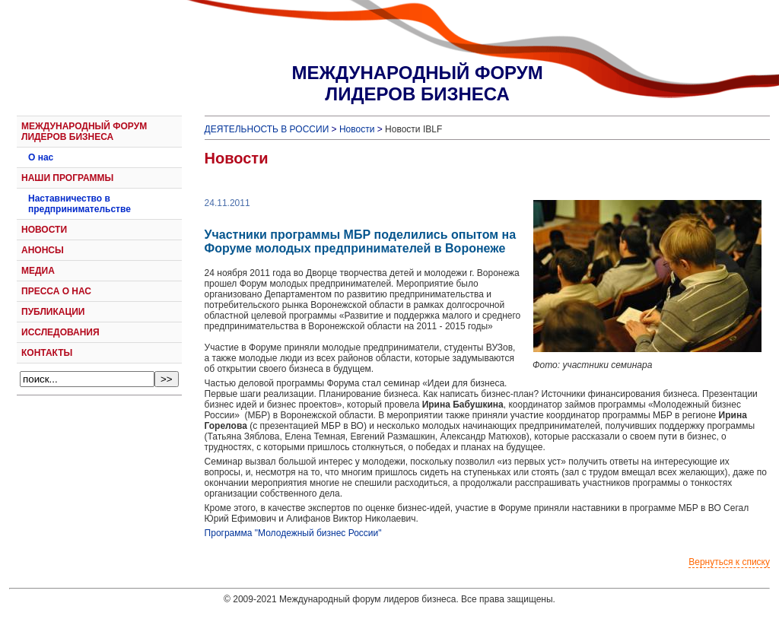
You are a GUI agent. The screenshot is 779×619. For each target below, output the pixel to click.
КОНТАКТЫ (46, 353)
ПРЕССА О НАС (56, 291)
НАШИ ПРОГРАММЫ (67, 178)
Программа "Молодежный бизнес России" (293, 533)
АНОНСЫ (42, 250)
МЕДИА (38, 270)
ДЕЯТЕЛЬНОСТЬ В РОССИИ (267, 129)
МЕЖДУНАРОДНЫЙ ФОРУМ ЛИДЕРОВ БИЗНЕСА (84, 131)
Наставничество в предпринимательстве (79, 203)
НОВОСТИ (44, 229)
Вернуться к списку (729, 562)
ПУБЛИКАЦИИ (52, 311)
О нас (40, 157)
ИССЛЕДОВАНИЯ (60, 332)
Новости (356, 129)
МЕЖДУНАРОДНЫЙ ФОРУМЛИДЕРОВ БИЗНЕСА (416, 83)
